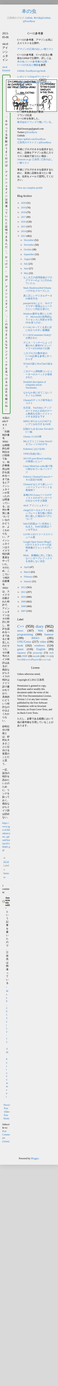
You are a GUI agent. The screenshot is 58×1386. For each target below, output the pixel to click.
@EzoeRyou (29, 21)
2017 (23, 217)
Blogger (35, 1158)
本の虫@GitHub (42, 18)
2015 (23, 226)
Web (40, 630)
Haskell (45, 660)
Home (6, 1118)
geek (36, 659)
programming (25, 634)
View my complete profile (29, 188)
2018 (23, 212)
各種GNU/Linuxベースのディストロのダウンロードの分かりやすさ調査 (37, 498)
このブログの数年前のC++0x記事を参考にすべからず (37, 356)
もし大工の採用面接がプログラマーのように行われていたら (37, 280)
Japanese (21, 652)
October (28, 249)
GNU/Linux (24, 641)
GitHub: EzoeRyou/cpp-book (31, 71)
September (29, 254)
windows (39, 645)
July (26, 263)
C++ (20, 626)
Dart (19, 659)
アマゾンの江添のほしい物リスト (35, 49)
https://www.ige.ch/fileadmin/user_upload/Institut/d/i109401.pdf (6, 836)
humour (48, 634)
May (26, 273)
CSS (47, 656)
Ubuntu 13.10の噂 (32, 436)
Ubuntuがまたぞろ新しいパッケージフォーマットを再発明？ (37, 487)
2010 (23, 597)
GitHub (28, 18)
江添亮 (23, 100)
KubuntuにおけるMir (34, 449)
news (20, 630)
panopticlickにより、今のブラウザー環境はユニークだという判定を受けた (37, 306)
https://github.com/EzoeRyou (31, 139)
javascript (37, 652)
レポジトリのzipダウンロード (33, 76)
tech (51, 652)
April (27, 567)
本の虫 (29, 11)
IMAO (35, 638)
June (26, 268)
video (43, 641)
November (29, 244)
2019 (23, 207)
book (20, 645)
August (27, 259)
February (28, 576)
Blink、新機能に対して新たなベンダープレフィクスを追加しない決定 (38, 558)
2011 (23, 592)
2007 (23, 611)
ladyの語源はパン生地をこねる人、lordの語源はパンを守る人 (37, 526)
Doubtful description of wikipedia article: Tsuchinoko (34, 385)
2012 (23, 587)
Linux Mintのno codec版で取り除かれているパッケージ (38, 469)
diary (40, 626)
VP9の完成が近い (32, 453)
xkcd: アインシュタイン (36, 505)
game (20, 649)
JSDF (24, 656)
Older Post (7, 1113)
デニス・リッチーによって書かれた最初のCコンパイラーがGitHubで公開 (37, 345)
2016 (23, 221)
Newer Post (6, 1107)
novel (28, 659)
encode (36, 656)
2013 (23, 236)
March (27, 572)
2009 (23, 601)
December (29, 240)
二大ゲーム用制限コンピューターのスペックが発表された (37, 374)
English (40, 649)
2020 (23, 203)
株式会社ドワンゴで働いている (34, 122)
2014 (23, 231)
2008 (23, 606)
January (28, 581)
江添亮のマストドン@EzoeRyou (34, 142)
